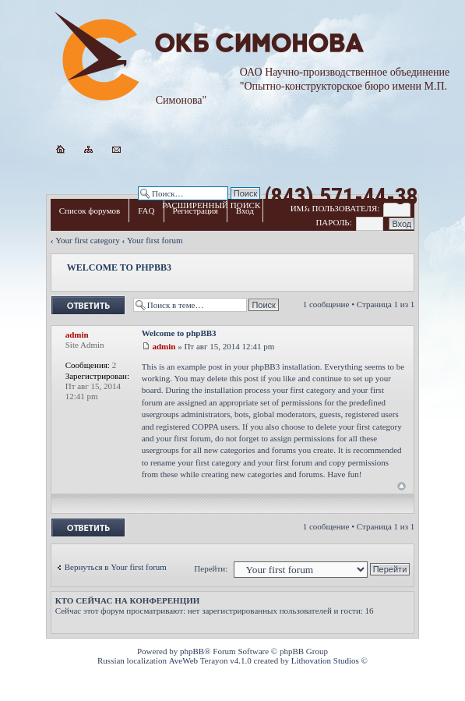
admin (163, 346)
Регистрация (195, 210)
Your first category (87, 240)
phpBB (192, 651)
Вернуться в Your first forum (116, 567)
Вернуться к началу (401, 486)
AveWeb (183, 660)
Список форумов (90, 210)
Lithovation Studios (325, 660)
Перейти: (210, 568)
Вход (245, 210)
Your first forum (155, 240)
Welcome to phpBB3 (119, 267)
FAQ (146, 210)
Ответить (88, 305)
